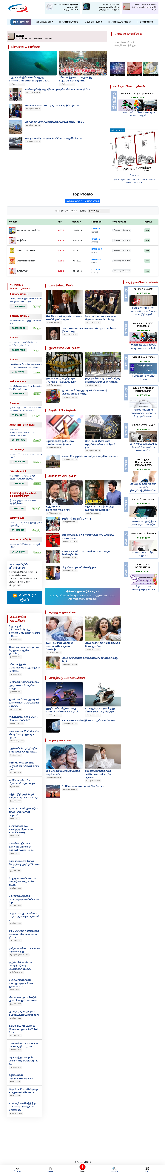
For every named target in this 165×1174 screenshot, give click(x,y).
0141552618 (18, 508)
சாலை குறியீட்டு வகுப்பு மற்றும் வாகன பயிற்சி (138, 114)
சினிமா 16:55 (15, 1081)
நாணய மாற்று (68, 22)
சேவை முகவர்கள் (119, 22)
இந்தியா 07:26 (15, 1004)
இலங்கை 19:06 (15, 657)
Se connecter (21, 22)
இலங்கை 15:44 (15, 692)
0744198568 (18, 462)
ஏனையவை (145, 22)
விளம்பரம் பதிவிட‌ (24, 598)
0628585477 (18, 393)
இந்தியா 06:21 (15, 1018)
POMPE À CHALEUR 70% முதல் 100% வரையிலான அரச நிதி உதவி (143, 311)
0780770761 (18, 372)
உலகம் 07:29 (14, 990)
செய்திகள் (43, 22)
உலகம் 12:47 (14, 836)
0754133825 (143, 361)
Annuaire (114, 1169)
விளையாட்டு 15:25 (17, 741)
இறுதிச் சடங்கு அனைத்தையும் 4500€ (143, 588)
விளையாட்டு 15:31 (16, 723)
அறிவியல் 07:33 (16, 972)
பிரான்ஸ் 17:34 (15, 674)
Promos (50, 1169)
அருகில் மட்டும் (69, 223)
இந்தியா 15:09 (15, 755)
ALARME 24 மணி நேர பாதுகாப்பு (143, 554)
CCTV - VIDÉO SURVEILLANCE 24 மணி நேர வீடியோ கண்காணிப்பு (143, 447)
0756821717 (18, 415)
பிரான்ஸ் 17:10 (15, 1067)
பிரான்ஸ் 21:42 (15, 639)
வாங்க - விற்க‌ (93, 22)
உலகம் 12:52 (14, 818)
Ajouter (83, 1169)
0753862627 (18, 306)
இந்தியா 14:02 (15, 772)
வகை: (83, 223)
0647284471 (143, 572)
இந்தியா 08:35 (15, 923)
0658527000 (19, 328)
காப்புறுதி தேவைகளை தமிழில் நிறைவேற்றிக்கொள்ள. (143, 487)
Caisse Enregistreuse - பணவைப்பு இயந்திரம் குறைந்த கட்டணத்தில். (143, 521)
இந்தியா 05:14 (15, 1036)
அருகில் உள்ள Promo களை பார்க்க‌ (82, 213)
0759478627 (19, 483)
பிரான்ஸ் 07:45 (15, 941)
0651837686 (18, 350)
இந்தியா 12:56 (15, 801)
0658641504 (138, 98)
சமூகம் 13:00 (14, 787)
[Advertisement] (82, 1138)
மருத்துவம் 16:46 (16, 1113)
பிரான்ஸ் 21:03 (15, 1050)
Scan (147, 1169)
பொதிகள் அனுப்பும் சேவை (143, 377)
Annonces (17, 1169)
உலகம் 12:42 (14, 853)
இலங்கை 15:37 (15, 709)
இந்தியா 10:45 (15, 888)
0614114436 (18, 440)
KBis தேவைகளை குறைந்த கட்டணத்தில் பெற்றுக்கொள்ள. (143, 413)
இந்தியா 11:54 (15, 871)
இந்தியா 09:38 (15, 906)
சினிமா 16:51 (15, 1096)
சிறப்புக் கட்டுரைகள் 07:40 (19, 955)
